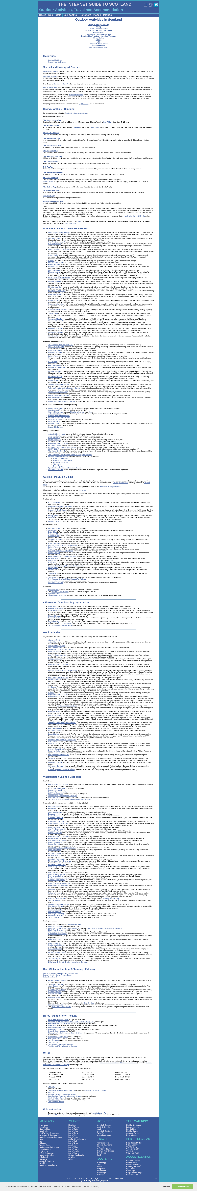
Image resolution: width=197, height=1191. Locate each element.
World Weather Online (56, 1098)
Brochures (101, 1153)
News (99, 1167)
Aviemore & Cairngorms (49, 1135)
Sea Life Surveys (54, 900)
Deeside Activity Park (56, 608)
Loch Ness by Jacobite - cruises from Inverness (104, 928)
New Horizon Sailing (55, 876)
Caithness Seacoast (55, 818)
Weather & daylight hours (98, 47)
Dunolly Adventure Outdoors (58, 664)
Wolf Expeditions (54, 336)
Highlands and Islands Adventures (60, 506)
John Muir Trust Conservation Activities (62, 723)
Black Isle (43, 1131)
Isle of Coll (72, 1141)
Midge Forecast (70, 223)
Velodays (51, 517)
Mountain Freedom (55, 281)
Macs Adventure (54, 272)
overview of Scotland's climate (95, 1090)
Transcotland (53, 313)
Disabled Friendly (133, 1165)
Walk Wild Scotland (55, 328)
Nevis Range (58, 466)
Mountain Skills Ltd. (55, 377)
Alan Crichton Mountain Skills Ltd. (60, 345)
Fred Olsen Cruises (55, 939)
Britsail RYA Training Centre (58, 784)
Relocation (101, 1171)
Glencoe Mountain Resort (62, 460)
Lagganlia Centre (54, 445)
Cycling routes (53, 590)
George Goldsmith (55, 992)
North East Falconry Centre (61, 1007)
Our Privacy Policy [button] (91, 1186)
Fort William (107, 122)
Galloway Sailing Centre (57, 840)
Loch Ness (43, 1127)
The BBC (51, 1087)
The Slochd (52, 577)
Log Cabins (131, 1129)
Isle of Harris (73, 1149)
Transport (85, 15)
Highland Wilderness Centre (67, 706)
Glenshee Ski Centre (60, 462)
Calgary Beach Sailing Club (58, 823)
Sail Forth (51, 889)
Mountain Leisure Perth (99, 1113)
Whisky (100, 1175)
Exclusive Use (132, 1175)
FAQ (99, 1155)
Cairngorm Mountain (60, 458)
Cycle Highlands (54, 543)
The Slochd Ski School (56, 451)
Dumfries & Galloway (48, 1165)
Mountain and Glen (55, 287)
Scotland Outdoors (55, 60)
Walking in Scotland (55, 408)
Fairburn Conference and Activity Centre (62, 545)
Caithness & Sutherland (49, 1147)
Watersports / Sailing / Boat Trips (98, 34)
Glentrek (51, 261)
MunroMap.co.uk (54, 421)
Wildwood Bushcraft (76, 95)
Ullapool (42, 1143)
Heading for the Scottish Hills (134, 216)
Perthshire (43, 1151)
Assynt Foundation (58, 984)
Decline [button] (166, 1186)
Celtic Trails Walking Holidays (59, 249)
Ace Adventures (54, 806)
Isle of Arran (73, 1127)
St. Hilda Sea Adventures (57, 953)
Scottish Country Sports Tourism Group (57, 975)
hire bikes (82, 490)
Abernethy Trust (54, 640)
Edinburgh (43, 1157)
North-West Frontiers (55, 294)
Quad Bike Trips (66, 623)
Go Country (52, 362)
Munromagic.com (54, 419)
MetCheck (52, 1092)
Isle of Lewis (73, 1151)
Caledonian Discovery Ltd (57, 821)
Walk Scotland (53, 410)
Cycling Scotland (54, 593)
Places (97, 15)
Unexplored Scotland (55, 319)
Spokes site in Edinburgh (57, 595)
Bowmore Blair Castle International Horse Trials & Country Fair (71, 1022)
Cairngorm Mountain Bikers (58, 534)
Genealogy (101, 1163)
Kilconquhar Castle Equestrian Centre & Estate (65, 1033)
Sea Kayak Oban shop (111, 899)
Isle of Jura (73, 1133)
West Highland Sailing (56, 914)
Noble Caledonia (54, 943)
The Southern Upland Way (53, 172)
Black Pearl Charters (55, 930)
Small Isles (72, 1145)
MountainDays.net (54, 423)
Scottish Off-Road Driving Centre (60, 625)
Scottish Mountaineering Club (59, 416)
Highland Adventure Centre (58, 443)
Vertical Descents (54, 912)
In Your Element (54, 553)
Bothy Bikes (52, 532)
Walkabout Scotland (55, 321)
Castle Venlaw (53, 536)
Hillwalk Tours (53, 266)
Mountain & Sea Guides (56, 291)
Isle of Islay (73, 1131)
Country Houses (133, 1167)
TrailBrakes (52, 573)
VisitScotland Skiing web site (58, 457)
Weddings (101, 1173)
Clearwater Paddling (55, 831)
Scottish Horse (53, 1040)
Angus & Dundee (46, 1155)
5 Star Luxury (131, 1145)
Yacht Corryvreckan (55, 917)
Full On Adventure (54, 356)
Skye (90, 412)
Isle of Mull (72, 1135)
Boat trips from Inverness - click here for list (64, 928)
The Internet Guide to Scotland (77, 1179)
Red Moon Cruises (55, 949)
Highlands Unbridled (55, 1029)
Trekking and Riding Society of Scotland (62, 1046)
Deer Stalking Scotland (56, 990)
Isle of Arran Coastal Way (53, 201)
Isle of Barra (73, 1153)
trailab (50, 570)
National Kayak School (56, 874)
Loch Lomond (45, 1149)
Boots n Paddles (54, 438)
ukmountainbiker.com (56, 581)
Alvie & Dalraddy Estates (57, 980)
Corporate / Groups (134, 1173)
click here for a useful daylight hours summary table (118, 1063)
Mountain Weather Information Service (62, 1094)
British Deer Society (50, 977)
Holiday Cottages (133, 1125)
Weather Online (54, 1100)
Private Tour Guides (105, 1151)
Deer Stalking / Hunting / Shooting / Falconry (98, 36)
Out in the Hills (53, 300)
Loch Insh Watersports (56, 859)
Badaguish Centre (54, 651)
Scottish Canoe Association (58, 792)
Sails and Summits (55, 893)
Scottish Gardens (104, 1131)
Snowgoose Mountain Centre (58, 384)
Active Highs (52, 530)
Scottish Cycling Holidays (57, 510)
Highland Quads (54, 616)
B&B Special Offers (134, 1143)
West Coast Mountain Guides (58, 395)
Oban (41, 1139)
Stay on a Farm (132, 1153)
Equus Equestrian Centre (57, 1027)
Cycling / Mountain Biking (99, 28)
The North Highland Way (52, 156)
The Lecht (57, 464)
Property (101, 1169)
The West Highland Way (52, 120)
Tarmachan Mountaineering (58, 392)
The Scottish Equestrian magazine (60, 1044)
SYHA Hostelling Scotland (57, 310)
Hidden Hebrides (54, 264)
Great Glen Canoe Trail (56, 788)
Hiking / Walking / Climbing (98, 25)
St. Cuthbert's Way (50, 178)
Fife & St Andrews (46, 1153)
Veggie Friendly (132, 1149)
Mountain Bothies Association (59, 418)
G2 (49, 358)
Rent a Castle (131, 1135)
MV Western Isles (74, 924)
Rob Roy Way (48, 167)
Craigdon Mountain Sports (57, 1115)
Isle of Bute (73, 1129)
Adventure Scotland (55, 436)
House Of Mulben (54, 618)
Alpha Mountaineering (56, 347)
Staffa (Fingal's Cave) (77, 1139)
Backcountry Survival (50, 71)
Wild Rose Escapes (50, 87)
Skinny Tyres (53, 516)
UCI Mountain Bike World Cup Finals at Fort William (67, 579)
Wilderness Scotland (55, 332)
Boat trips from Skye (55, 926)
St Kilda (71, 1157)
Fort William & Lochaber (49, 1133)
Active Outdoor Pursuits (56, 434)
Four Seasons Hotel (55, 263)
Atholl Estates (53, 986)
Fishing (98, 40)
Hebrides (72, 1125)
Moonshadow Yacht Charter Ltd (59, 861)
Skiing (98, 27)
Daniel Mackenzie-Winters (105, 1179)
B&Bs (42, 15)
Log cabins (70, 15)
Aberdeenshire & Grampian (50, 1137)
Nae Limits (52, 741)
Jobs (99, 1165)
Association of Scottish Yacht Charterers (62, 796)
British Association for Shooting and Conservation (61, 973)
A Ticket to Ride (54, 502)
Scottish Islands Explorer (57, 62)
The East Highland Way (52, 145)
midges (79, 221)
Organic (129, 1151)
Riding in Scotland (54, 1038)
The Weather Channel (56, 1102)
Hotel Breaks (131, 1163)
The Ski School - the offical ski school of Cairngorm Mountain (70, 455)
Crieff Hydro (52, 607)
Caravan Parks (132, 1133)
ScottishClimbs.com (55, 427)
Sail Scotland (53, 798)
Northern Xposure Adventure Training (61, 401)
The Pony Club (53, 1042)
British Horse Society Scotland (59, 1023)
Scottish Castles (104, 1125)
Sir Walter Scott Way (51, 190)
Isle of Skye (73, 1147)
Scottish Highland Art (61, 84)
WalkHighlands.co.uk (55, 412)
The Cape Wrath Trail (51, 162)
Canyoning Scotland (55, 827)
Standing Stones (104, 1135)
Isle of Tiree (73, 1143)
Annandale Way (49, 196)
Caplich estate (89, 1003)
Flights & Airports (104, 1145)
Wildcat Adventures (55, 521)
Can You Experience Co (57, 242)
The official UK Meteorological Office (61, 1090)
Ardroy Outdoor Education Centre (60, 649)
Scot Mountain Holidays (56, 304)
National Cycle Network (60, 592)
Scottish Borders (46, 1161)
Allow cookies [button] (183, 1186)
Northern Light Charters (56, 880)
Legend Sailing (53, 558)
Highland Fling (84, 104)
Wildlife (100, 1133)
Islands (107, 15)
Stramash (51, 758)
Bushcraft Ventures (50, 77)
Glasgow (43, 1159)
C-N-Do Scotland (54, 244)
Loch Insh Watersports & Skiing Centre (62, 447)
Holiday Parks (132, 1131)
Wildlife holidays (98, 45)
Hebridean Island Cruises (57, 934)
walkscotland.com (54, 414)
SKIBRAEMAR (53, 449)
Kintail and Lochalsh (77, 412)
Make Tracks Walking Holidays (59, 278)
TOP (155, 1178)
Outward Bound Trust (56, 749)
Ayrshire (42, 1163)
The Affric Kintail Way (51, 138)
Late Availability (133, 1127)
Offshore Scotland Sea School (59, 883)
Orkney (71, 1159)
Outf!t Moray (52, 562)
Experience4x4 (53, 610)
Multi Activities (98, 32)
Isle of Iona (73, 1137)
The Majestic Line (54, 958)
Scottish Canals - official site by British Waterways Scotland (69, 799)
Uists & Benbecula (76, 1155)
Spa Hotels (54, 15)
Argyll (41, 1141)
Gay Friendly (131, 1147)
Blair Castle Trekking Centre (58, 1020)
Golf (98, 42)
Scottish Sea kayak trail (56, 790)
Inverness (76, 127)
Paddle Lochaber (54, 751)
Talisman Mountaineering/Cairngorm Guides (64, 388)
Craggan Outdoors (55, 352)
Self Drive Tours (104, 1149)
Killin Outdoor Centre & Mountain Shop (62, 556)
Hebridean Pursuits (55, 842)
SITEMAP (151, 5)
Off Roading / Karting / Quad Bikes (98, 30)
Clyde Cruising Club (55, 794)
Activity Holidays (104, 1127)
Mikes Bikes (52, 560)
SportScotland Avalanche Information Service (64, 468)
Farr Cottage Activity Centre (58, 678)
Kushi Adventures (54, 270)
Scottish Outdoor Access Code (76, 113)
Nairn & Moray (45, 1129)
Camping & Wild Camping (99, 43)
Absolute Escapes (54, 238)
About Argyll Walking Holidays (59, 232)
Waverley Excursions (55, 932)
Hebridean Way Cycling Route (110, 486)
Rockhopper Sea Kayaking (58, 885)
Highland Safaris (54, 696)
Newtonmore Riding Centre (58, 1037)
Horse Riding (98, 38)
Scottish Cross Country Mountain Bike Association (66, 566)
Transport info (103, 1143)
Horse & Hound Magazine (57, 1031)
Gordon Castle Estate (56, 994)
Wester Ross (44, 1145)
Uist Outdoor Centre (55, 906)
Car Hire (100, 1147)
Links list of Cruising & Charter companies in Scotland (67, 962)
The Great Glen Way (51, 125)
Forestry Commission (120, 483)
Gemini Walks (48, 181)
